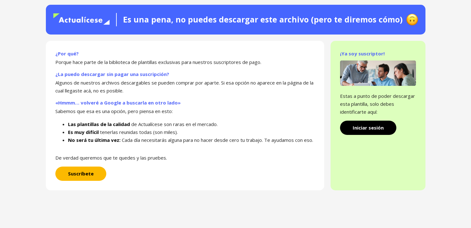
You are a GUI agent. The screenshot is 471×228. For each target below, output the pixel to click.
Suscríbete (81, 173)
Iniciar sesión (368, 127)
